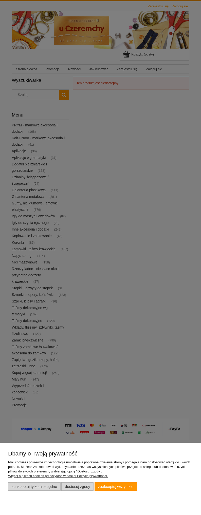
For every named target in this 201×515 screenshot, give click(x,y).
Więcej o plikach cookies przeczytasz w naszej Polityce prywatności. (58, 476)
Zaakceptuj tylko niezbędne (34, 486)
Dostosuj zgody (77, 486)
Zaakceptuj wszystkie (115, 486)
